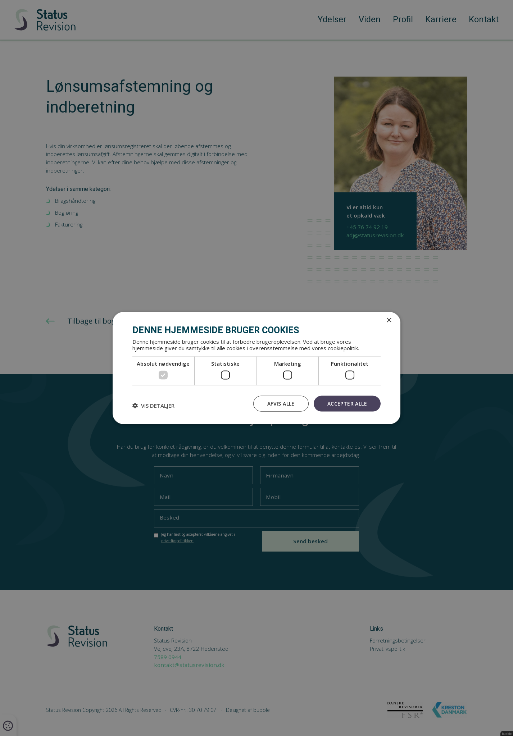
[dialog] (256, 368)
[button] (153, 405)
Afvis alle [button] (281, 403)
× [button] (388, 320)
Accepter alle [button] (347, 403)
